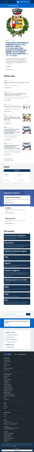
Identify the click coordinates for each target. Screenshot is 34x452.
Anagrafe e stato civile (7, 379)
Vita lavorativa (6, 399)
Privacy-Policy (14, 445)
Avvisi (5, 408)
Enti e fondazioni (7, 365)
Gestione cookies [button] (17, 450)
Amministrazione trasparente (9, 438)
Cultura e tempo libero (7, 385)
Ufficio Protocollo (7, 426)
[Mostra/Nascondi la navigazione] (1, 5)
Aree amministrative (7, 361)
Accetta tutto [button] (17, 448)
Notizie (5, 405)
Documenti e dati (7, 369)
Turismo (5, 397)
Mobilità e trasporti (7, 392)
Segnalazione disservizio (8, 434)
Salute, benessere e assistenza (9, 394)
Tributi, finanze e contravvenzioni (9, 395)
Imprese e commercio (7, 390)
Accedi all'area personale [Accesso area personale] (24, 1)
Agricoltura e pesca (7, 375)
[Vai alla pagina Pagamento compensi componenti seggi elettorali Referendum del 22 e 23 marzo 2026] (8, 100)
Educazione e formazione (8, 387)
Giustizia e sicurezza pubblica (8, 389)
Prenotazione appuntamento (9, 433)
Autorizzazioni (6, 382)
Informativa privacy (7, 439)
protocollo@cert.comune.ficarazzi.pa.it (12, 428)
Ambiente (5, 377)
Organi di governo (7, 360)
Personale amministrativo (8, 368)
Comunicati (6, 406)
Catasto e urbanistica (7, 384)
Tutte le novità (8, 159)
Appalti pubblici (6, 380)
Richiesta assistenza (7, 436)
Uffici (5, 363)
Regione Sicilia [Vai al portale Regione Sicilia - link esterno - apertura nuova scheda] (6, 1)
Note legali (6, 441)
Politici (5, 366)
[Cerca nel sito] (29, 5)
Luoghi (5, 414)
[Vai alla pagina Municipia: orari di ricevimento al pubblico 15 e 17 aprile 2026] (8, 87)
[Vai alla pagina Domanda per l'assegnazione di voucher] (7, 111)
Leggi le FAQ (6, 431)
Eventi (5, 416)
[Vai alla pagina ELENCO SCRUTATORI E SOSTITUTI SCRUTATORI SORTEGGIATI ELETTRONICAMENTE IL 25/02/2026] (7, 154)
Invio (28, 314)
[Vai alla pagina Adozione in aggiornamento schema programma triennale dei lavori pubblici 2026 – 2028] (7, 123)
